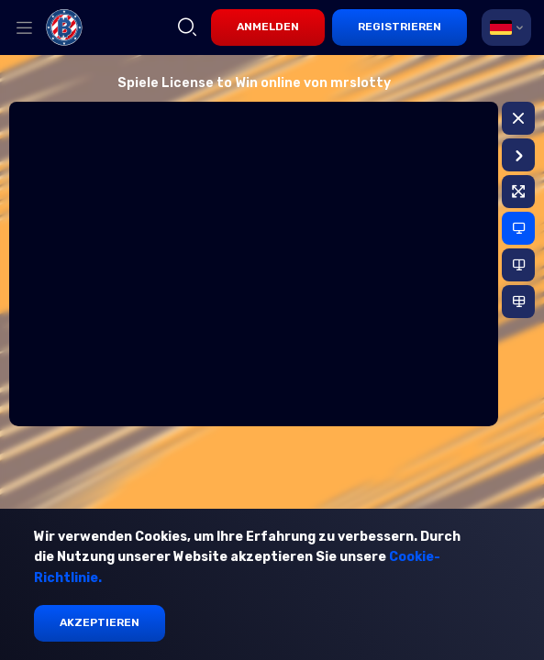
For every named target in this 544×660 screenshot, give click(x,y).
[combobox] (506, 27)
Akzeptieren (99, 622)
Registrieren (399, 26)
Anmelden (268, 26)
